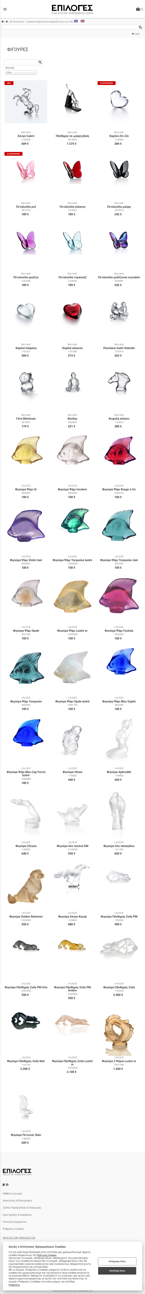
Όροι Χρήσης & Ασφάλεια (17, 1214)
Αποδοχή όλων (117, 1270)
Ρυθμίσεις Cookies (13, 1228)
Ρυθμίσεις (14, 1284)
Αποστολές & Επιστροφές (17, 1200)
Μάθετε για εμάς (12, 1193)
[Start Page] (72, 9)
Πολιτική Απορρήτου (14, 1221)
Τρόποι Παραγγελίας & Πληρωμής (22, 1207)
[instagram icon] (7, 1184)
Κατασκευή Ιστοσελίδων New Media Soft (73, 1291)
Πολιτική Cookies (47, 1255)
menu (5, 9)
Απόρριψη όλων (117, 1261)
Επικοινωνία (17, 22)
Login (136, 34)
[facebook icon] (4, 1184)
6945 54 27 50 (27, 1237)
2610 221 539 (10, 1237)
